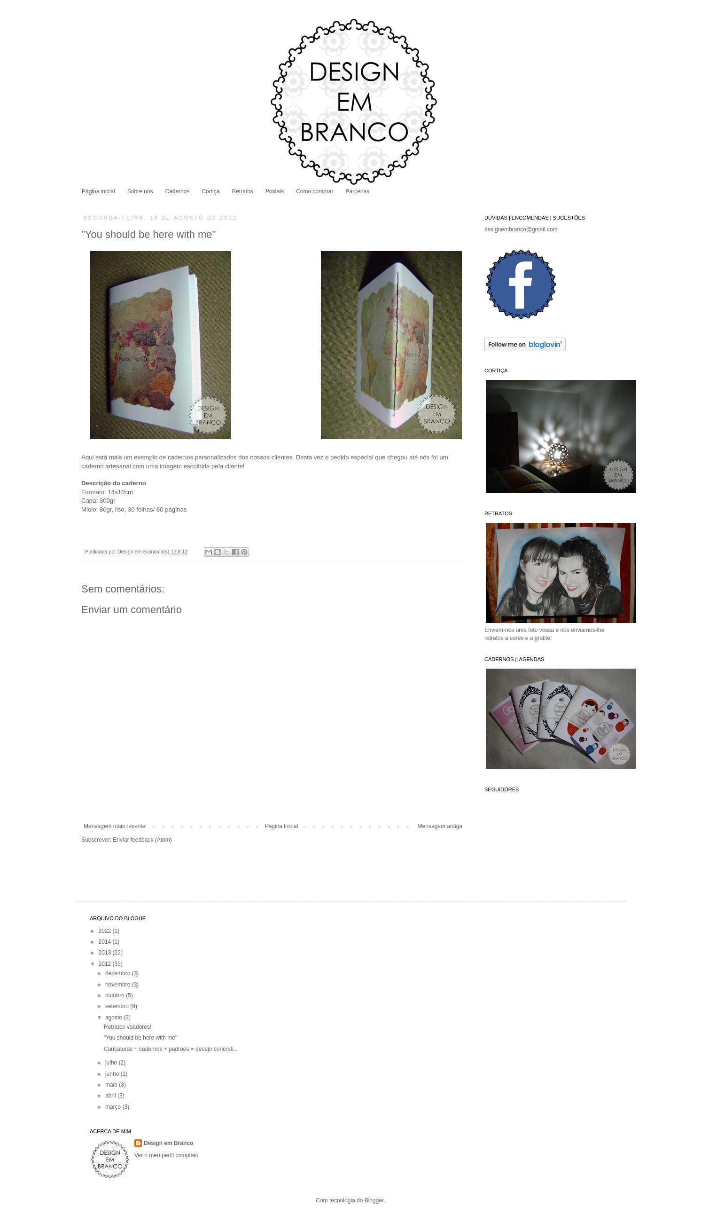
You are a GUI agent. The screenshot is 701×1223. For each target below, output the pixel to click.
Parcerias (358, 191)
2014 (106, 942)
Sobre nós (140, 191)
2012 (106, 964)
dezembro (118, 973)
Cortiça (210, 191)
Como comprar (314, 191)
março (114, 1107)
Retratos (242, 191)
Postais (274, 191)
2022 (106, 931)
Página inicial (98, 191)
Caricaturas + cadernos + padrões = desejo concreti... (171, 1049)
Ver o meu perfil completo (166, 1155)
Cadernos (177, 191)
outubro (115, 995)
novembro (118, 984)
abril (111, 1095)
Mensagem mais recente (114, 826)
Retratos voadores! (127, 1027)
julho (112, 1062)
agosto (114, 1017)
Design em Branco (139, 551)
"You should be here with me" (140, 1037)
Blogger (374, 1200)
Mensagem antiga (440, 826)
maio (112, 1084)
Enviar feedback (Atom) (142, 839)
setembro (117, 1006)
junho (113, 1074)
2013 (106, 952)
